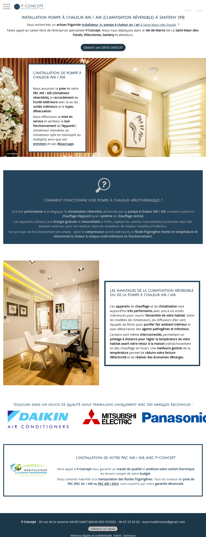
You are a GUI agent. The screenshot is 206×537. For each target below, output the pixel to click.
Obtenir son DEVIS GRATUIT (103, 47)
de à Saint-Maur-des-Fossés (129, 25)
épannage (66, 144)
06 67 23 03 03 (129, 522)
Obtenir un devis (103, 529)
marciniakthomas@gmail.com (163, 522)
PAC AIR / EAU (107, 484)
